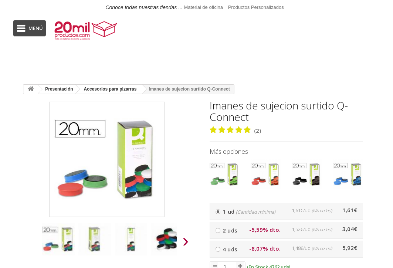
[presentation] (30, 243)
